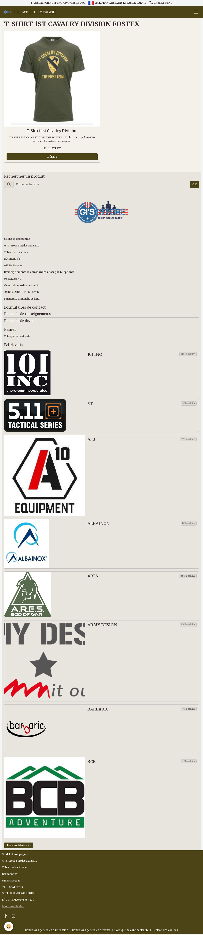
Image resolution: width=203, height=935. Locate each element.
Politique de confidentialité (131, 930)
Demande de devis (18, 321)
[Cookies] (8, 926)
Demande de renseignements (27, 314)
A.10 (91, 439)
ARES (92, 576)
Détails (52, 156)
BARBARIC (98, 709)
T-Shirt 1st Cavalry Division (52, 131)
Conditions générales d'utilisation (46, 930)
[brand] (29, 12)
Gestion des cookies (165, 930)
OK (194, 184)
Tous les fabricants (19, 845)
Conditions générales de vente (91, 930)
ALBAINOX (98, 523)
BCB (91, 761)
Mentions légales (13, 906)
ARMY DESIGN (102, 625)
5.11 (90, 403)
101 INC (94, 354)
